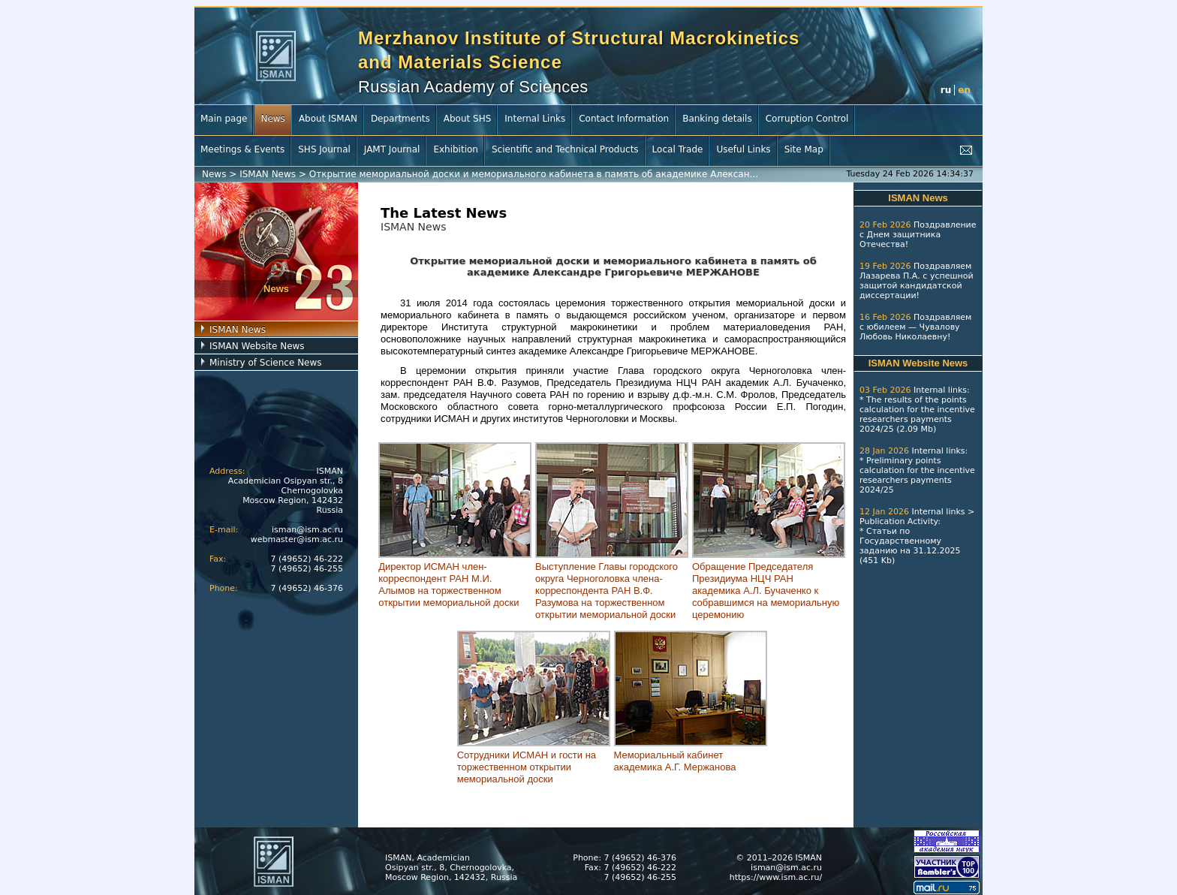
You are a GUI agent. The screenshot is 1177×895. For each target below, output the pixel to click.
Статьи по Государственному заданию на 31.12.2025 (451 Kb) (909, 545)
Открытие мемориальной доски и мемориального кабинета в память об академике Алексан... (533, 174)
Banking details (717, 118)
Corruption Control (807, 118)
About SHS (468, 118)
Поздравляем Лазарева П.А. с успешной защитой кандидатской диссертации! (916, 280)
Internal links (940, 390)
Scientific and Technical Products (565, 149)
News (272, 118)
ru (946, 90)
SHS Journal (324, 149)
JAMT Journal (392, 149)
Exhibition (455, 149)
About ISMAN (328, 118)
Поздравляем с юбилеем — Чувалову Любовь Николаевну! (915, 327)
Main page (223, 118)
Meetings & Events (242, 149)
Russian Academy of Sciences (473, 86)
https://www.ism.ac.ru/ (776, 877)
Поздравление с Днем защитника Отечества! (918, 234)
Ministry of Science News (265, 362)
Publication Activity (898, 521)
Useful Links (743, 149)
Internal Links (534, 118)
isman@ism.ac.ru (307, 530)
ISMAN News (267, 174)
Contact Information (624, 118)
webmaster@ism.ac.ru (297, 539)
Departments (400, 118)
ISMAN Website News (257, 346)
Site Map (803, 149)
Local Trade (677, 149)
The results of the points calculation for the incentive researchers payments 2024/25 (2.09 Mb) (917, 414)
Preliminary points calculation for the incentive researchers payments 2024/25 (917, 475)
